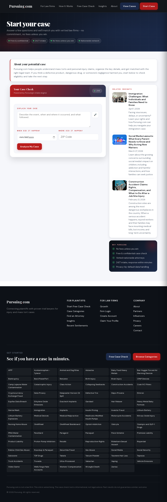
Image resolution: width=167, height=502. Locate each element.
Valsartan (89, 461)
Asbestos (89, 370)
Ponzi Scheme (117, 433)
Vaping (114, 461)
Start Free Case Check (78, 306)
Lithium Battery (144, 410)
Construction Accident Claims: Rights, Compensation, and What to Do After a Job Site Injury (140, 188)
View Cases (129, 6)
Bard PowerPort (41, 379)
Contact (137, 330)
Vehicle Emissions (145, 461)
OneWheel (38, 424)
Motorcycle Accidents (121, 415)
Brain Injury (116, 379)
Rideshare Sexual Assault (119, 443)
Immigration (39, 410)
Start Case (149, 6)
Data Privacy (40, 393)
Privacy (137, 320)
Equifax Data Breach (17, 401)
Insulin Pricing (91, 410)
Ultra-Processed (67, 461)
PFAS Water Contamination (15, 434)
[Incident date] (37, 137)
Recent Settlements (77, 325)
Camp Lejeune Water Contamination (17, 386)
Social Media (117, 450)
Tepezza (140, 455)
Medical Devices (41, 415)
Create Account (108, 316)
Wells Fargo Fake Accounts (41, 468)
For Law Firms (48, 6)
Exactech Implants (68, 401)
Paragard (64, 433)
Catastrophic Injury (43, 384)
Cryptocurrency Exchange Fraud (15, 394)
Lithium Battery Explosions (15, 417)
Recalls (63, 441)
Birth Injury (90, 379)
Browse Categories (146, 356)
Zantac (114, 467)
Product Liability (15, 441)
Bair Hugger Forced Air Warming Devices (147, 372)
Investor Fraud (117, 410)
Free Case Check (86, 6)
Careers (137, 325)
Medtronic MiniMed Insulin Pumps (94, 417)
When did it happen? (28, 131)
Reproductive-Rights (95, 441)
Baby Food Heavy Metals (119, 372)
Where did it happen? (71, 131)
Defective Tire (91, 393)
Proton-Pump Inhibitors (44, 441)
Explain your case (27, 108)
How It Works (66, 6)
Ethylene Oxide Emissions (41, 403)
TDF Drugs (38, 455)
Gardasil (89, 401)
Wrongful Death (92, 467)
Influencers (139, 316)
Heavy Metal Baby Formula (145, 403)
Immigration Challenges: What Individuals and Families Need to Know (138, 99)
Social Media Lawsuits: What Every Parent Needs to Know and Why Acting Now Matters (141, 142)
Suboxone (12, 455)
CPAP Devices (143, 379)
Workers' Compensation (70, 467)
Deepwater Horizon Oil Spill (70, 394)
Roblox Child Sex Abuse (18, 450)
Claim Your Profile (109, 320)
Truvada (37, 461)
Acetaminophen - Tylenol (42, 372)
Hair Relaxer (116, 401)
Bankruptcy (13, 379)
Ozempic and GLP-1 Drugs (146, 426)
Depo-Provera (117, 393)
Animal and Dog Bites (69, 370)
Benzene (64, 379)
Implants (64, 410)
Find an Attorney (75, 316)
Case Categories (75, 311)
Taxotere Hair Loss (119, 455)
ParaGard (38, 433)
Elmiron (140, 393)
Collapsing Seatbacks (95, 384)
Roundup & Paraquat (43, 450)
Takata (63, 455)
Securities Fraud (67, 450)
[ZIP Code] (79, 137)
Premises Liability (145, 433)
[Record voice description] (95, 115)
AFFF (10, 370)
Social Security (144, 450)
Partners (137, 311)
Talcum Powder (92, 455)
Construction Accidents (122, 384)
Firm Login (105, 311)
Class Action (65, 384)
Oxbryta (115, 424)
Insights (103, 6)
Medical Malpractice (69, 415)
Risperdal (141, 441)
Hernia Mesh (13, 410)
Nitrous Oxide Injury (146, 415)
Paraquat (89, 433)
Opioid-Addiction (93, 424)
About (114, 6)
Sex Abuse (90, 450)
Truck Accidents (15, 461)
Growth (104, 306)
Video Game (14, 467)
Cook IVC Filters (144, 384)
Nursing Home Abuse (17, 424)
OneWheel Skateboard (70, 424)
